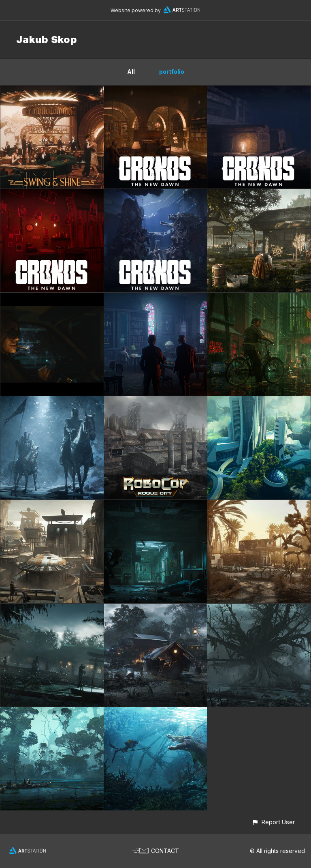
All (131, 71)
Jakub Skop (46, 39)
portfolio (171, 71)
